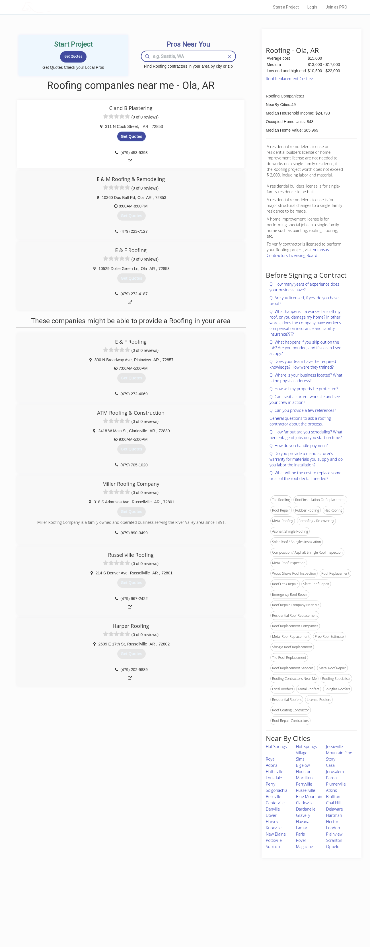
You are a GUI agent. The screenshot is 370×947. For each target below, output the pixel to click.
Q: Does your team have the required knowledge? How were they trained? (303, 364)
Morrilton (304, 777)
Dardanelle (305, 809)
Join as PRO (336, 7)
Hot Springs (276, 746)
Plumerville (336, 784)
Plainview (334, 834)
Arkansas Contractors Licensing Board (298, 252)
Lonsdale (274, 777)
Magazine (304, 846)
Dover (271, 815)
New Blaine (276, 834)
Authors (257, 912)
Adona (272, 765)
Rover (301, 840)
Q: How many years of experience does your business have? (304, 286)
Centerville (275, 802)
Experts (161, 905)
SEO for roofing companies (272, 925)
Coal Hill (333, 802)
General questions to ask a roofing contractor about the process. (300, 421)
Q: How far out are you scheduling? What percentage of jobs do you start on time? (306, 434)
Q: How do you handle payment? (299, 445)
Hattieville (274, 771)
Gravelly (303, 815)
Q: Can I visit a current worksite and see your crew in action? (305, 399)
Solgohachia (276, 790)
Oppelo (332, 846)
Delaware (334, 809)
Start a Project (286, 7)
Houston (303, 771)
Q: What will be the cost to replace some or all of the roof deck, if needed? (305, 475)
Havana (302, 821)
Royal (271, 759)
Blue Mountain (309, 796)
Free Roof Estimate (92, 918)
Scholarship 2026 (264, 899)
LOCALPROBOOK (54, 7)
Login (312, 7)
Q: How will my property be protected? (304, 388)
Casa (330, 765)
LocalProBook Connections (272, 918)
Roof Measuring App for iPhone (180, 918)
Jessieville (334, 746)
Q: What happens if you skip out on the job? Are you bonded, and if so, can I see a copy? (305, 347)
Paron (331, 777)
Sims (300, 759)
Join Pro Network (169, 899)
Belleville (273, 796)
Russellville (305, 790)
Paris (300, 834)
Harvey (272, 821)
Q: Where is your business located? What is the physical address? (306, 377)
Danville (273, 809)
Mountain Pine (339, 752)
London (333, 827)
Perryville (304, 784)
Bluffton (333, 796)
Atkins (331, 790)
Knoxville (273, 827)
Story (330, 759)
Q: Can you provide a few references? (303, 410)
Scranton (334, 840)
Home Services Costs (94, 899)
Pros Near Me (87, 905)
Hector (332, 821)
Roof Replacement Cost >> (289, 78)
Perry (270, 784)
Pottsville (274, 840)
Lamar (301, 827)
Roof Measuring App (171, 912)
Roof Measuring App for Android (180, 925)
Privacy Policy (261, 905)
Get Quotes (131, 136)
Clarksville (305, 802)
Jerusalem (335, 771)
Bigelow (303, 765)
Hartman (334, 815)
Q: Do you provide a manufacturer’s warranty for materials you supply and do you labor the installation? (306, 459)
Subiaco (273, 846)
